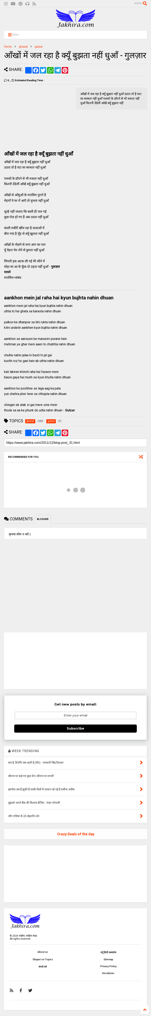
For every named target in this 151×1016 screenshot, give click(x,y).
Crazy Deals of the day (75, 834)
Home (8, 46)
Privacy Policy (108, 966)
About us (42, 952)
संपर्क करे (43, 966)
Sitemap (108, 959)
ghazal (23, 46)
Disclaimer (108, 973)
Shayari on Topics (42, 959)
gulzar (39, 46)
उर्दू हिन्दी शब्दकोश (108, 952)
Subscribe (75, 728)
